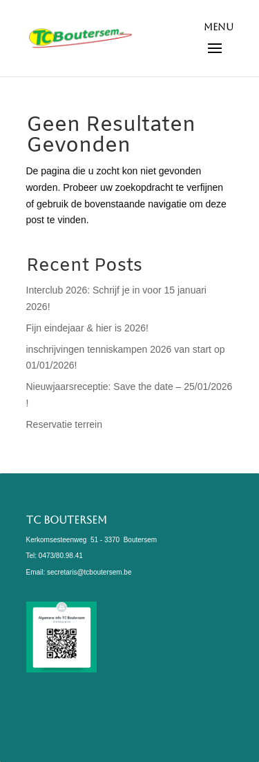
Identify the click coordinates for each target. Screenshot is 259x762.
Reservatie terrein (64, 424)
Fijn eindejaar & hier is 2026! (87, 327)
